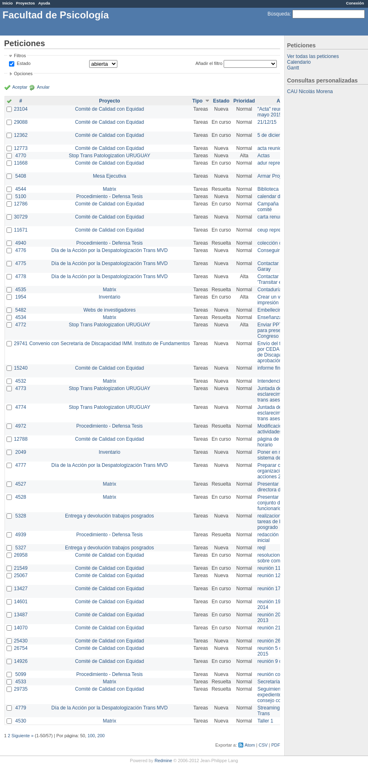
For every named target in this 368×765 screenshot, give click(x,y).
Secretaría (268, 682)
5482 (20, 310)
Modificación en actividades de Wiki (278, 429)
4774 (20, 407)
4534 (20, 317)
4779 (20, 708)
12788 (20, 439)
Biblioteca (267, 189)
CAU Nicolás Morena (310, 91)
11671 (20, 230)
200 (101, 735)
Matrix (109, 189)
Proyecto (109, 101)
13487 (20, 615)
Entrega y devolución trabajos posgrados (109, 516)
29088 (20, 122)
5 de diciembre (273, 135)
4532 (20, 381)
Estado (24, 63)
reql (261, 548)
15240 (20, 368)
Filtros (20, 55)
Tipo (197, 101)
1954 (20, 297)
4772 (20, 325)
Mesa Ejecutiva (109, 176)
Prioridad (244, 101)
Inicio (7, 3)
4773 (20, 388)
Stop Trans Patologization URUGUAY (109, 155)
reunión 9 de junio (276, 661)
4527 (20, 484)
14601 (20, 601)
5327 (20, 548)
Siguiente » (22, 735)
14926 (20, 661)
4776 (20, 250)
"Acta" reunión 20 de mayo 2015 (279, 112)
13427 (20, 588)
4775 (20, 263)
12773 (20, 148)
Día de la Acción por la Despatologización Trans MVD (109, 250)
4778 (20, 276)
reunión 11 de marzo (279, 568)
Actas (263, 155)
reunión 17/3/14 (274, 588)
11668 (20, 163)
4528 (20, 497)
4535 (20, 289)
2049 (20, 452)
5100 (20, 196)
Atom (250, 745)
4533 (20, 682)
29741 (20, 343)
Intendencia (270, 381)
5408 (20, 176)
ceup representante (278, 230)
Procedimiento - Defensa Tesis (109, 196)
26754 (20, 648)
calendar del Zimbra (279, 196)
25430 (20, 641)
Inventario (109, 297)
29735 (20, 689)
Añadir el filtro (208, 63)
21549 (20, 568)
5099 (20, 674)
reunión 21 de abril (277, 628)
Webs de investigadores (109, 310)
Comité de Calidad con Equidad (109, 109)
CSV (262, 745)
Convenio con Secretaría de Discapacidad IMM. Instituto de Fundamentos (109, 343)
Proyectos (25, 3)
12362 (20, 135)
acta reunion (270, 148)
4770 (20, 155)
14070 (20, 628)
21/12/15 (266, 122)
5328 (20, 516)
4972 (20, 426)
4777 (20, 465)
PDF (275, 745)
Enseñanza (269, 317)
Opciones (23, 73)
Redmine (163, 760)
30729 (20, 217)
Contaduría (269, 289)
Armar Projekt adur (277, 176)
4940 (20, 243)
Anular (43, 87)
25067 (20, 575)
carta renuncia (272, 217)
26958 (20, 555)
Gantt (293, 68)
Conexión (355, 3)
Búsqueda (278, 14)
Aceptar (19, 87)
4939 (20, 535)
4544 (20, 189)
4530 (20, 721)
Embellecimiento (275, 310)
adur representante (277, 163)
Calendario (299, 62)
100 (91, 735)
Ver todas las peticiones (313, 56)
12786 (20, 204)
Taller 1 (265, 721)
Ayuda (44, 3)
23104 (20, 109)
